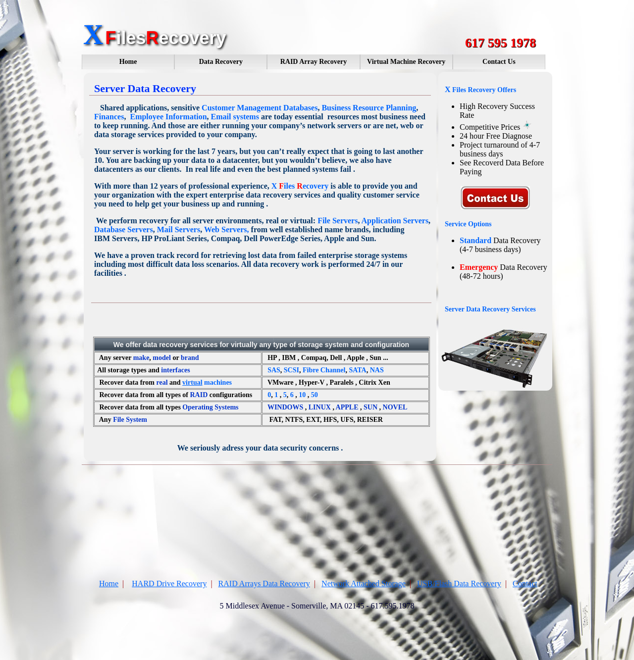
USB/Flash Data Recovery (459, 583)
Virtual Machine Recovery (406, 61)
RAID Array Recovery (313, 61)
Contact (525, 583)
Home (128, 61)
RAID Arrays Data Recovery (264, 583)
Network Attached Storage (363, 583)
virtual (192, 382)
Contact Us (499, 61)
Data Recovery (221, 61)
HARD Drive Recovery (169, 583)
